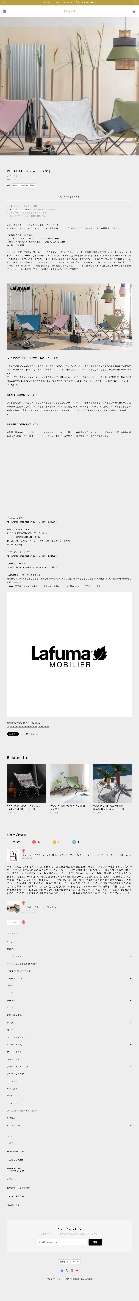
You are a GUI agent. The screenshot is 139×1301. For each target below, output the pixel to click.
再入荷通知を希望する (69, 197)
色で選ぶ (11, 1118)
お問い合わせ (13, 1179)
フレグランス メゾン (17, 978)
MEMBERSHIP (14, 1168)
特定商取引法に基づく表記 (74, 1279)
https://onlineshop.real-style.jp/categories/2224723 (32, 556)
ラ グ (10, 1022)
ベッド (10, 1008)
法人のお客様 (13, 1205)
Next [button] (136, 86)
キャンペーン (13, 942)
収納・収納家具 (23, 1015)
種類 (9, 185)
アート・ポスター (23, 1052)
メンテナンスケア (15, 1074)
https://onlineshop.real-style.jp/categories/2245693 (32, 522)
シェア (24, 734)
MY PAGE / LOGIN (17, 1171)
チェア (11, 993)
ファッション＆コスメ (17, 1066)
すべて (16, 842)
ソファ (15, 986)
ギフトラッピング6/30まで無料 (22, 964)
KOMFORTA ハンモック (19, 971)
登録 (95, 1242)
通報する (34, 734)
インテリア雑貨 (22, 1044)
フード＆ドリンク (15, 1081)
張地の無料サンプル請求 (19, 1188)
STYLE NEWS (13, 1125)
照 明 (10, 1030)
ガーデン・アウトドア (17, 1037)
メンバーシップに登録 (19, 209)
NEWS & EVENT (15, 1160)
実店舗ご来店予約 (15, 1196)
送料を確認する (38, 216)
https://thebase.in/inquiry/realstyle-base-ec (28, 727)
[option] (69, 85)
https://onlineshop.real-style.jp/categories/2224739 (32, 567)
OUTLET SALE (14, 956)
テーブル (11, 1000)
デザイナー (12, 1103)
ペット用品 (12, 1089)
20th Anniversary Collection (22, 1111)
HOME (10, 1143)
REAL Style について (17, 1151)
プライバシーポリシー (55, 1279)
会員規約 (88, 1279)
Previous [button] (3, 86)
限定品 (10, 949)
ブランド (11, 1096)
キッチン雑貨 (22, 1059)
